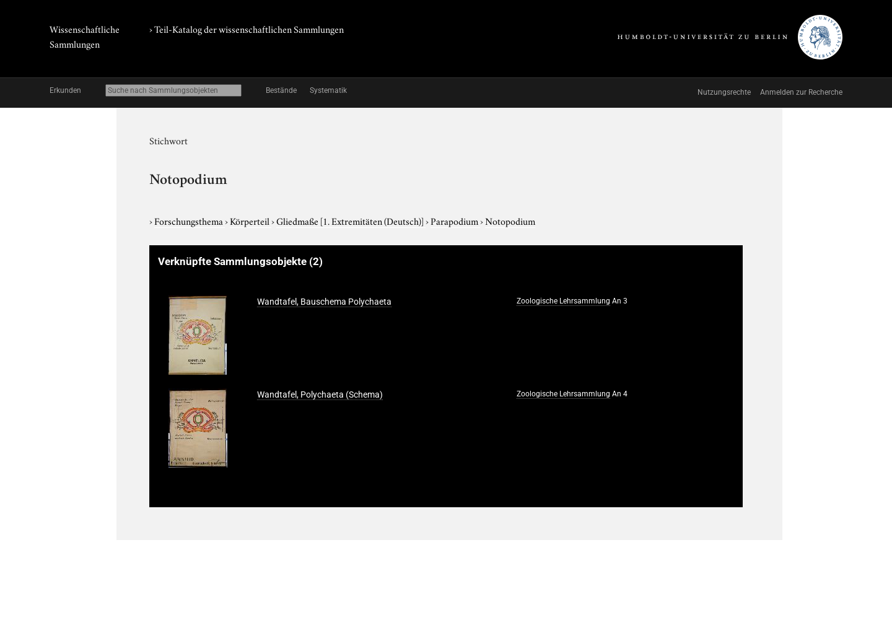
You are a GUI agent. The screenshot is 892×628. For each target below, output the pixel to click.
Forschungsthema (189, 220)
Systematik (328, 90)
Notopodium (510, 220)
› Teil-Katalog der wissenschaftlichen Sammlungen (246, 28)
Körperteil (250, 220)
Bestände (281, 90)
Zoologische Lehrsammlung (563, 301)
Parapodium (455, 220)
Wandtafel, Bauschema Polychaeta (324, 302)
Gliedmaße (351, 220)
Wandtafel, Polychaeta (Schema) (320, 394)
